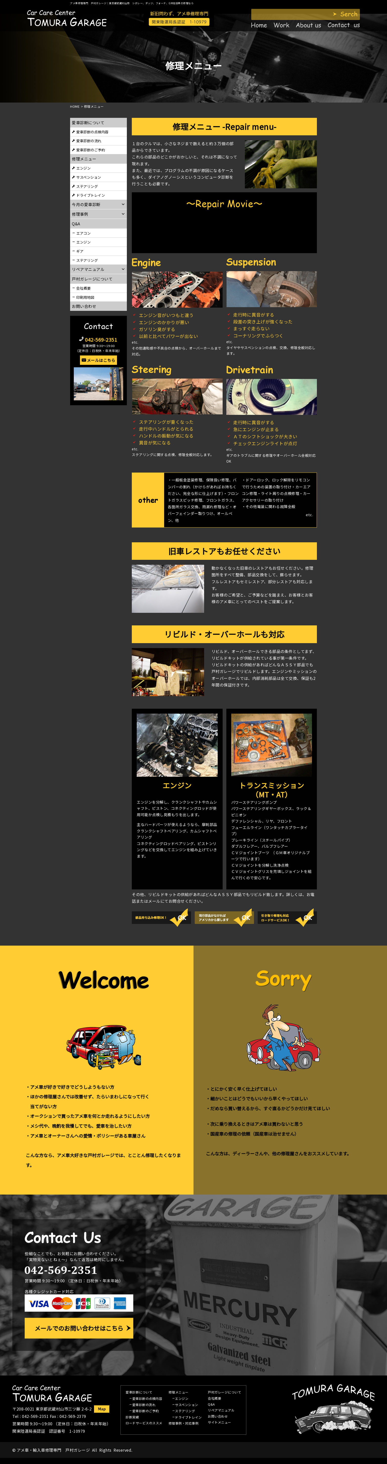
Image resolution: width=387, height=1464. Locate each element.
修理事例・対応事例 (184, 1424)
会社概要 (83, 288)
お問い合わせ (84, 306)
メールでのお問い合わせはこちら (79, 1328)
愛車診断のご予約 (90, 149)
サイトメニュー (219, 1423)
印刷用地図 (85, 297)
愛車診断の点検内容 (92, 131)
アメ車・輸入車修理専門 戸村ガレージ (53, 1450)
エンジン (83, 168)
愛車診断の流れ (88, 140)
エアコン (83, 233)
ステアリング (87, 186)
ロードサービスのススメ (144, 1423)
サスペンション (88, 177)
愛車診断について (88, 122)
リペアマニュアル (221, 1410)
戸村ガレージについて (92, 279)
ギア (79, 251)
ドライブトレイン (90, 195)
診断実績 (132, 1417)
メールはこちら (101, 360)
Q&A (211, 1405)
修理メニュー (84, 159)
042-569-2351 (101, 339)
